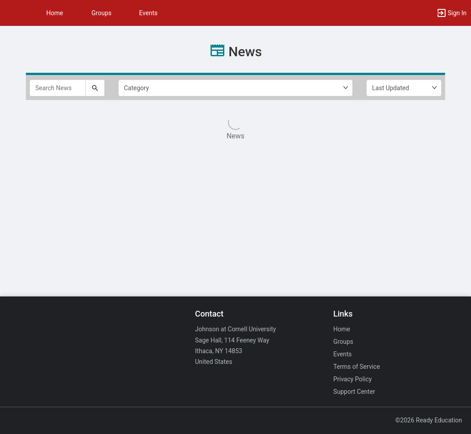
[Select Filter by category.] (235, 87)
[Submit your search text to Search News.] (95, 87)
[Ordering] (404, 87)
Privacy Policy (352, 379)
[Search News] (57, 87)
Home (341, 329)
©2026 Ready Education (428, 420)
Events (148, 13)
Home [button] (54, 13)
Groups (101, 13)
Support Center (354, 391)
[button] (11, 13)
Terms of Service (356, 366)
